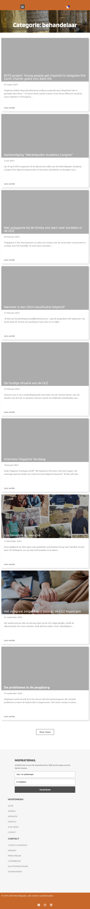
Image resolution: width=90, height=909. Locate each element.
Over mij (12, 821)
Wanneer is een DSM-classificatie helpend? (34, 307)
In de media (13, 827)
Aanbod (12, 811)
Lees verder (9, 107)
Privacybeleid (14, 855)
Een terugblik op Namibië (22, 535)
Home (10, 806)
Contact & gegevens (17, 845)
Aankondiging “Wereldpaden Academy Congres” (38, 155)
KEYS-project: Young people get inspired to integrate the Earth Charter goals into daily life (44, 76)
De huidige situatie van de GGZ (26, 383)
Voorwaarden (15, 871)
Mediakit (12, 850)
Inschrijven (45, 789)
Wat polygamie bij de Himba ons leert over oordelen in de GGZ (43, 229)
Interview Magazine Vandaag (25, 459)
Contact (12, 832)
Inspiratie (12, 816)
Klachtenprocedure (18, 866)
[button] (22, 6)
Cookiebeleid (14, 861)
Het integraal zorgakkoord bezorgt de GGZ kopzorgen (42, 611)
